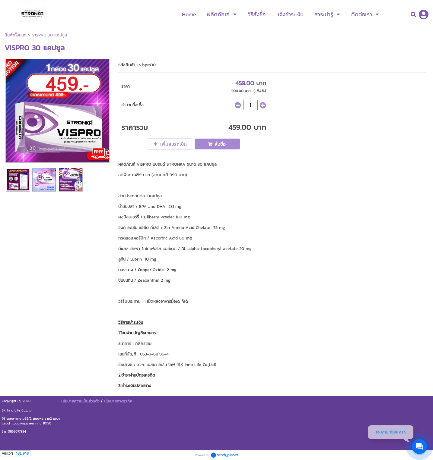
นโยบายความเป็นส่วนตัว (80, 401)
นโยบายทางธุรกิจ (118, 401)
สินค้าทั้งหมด (16, 35)
